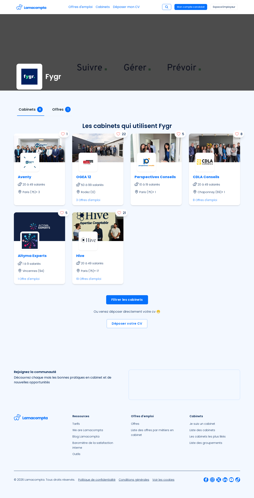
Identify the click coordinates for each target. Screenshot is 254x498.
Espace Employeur (224, 7)
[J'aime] (64, 134)
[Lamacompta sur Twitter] (219, 480)
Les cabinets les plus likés (208, 436)
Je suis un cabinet (202, 424)
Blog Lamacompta (85, 436)
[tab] (30, 109)
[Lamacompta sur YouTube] (231, 480)
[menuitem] (97, 423)
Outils (76, 454)
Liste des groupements (206, 443)
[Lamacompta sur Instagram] (212, 480)
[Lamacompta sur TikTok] (238, 480)
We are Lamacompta (87, 430)
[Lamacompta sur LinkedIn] (225, 480)
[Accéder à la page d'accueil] (31, 7)
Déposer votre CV (127, 323)
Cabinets (103, 7)
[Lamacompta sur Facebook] (206, 480)
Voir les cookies (163, 480)
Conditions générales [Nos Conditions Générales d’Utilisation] (134, 480)
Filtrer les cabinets (127, 299)
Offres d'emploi (80, 7)
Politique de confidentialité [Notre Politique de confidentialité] (96, 480)
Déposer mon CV (126, 7)
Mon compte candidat (191, 7)
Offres (135, 424)
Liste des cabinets (202, 430)
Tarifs (76, 424)
